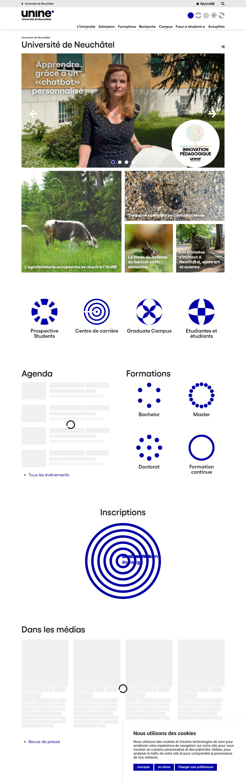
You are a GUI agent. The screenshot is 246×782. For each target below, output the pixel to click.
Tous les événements (48, 474)
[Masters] (201, 397)
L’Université (86, 26)
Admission (106, 26)
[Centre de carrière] (97, 313)
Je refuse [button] (164, 767)
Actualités (216, 26)
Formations (127, 26)
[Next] (212, 113)
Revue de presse (44, 741)
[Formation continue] (201, 449)
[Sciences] (205, 15)
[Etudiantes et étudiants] (201, 313)
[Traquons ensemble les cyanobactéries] (175, 196)
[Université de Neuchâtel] (37, 15)
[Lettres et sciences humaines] (198, 15)
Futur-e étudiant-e (190, 26)
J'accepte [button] (143, 767)
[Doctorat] (149, 449)
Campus (165, 26)
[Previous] (33, 113)
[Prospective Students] (44, 313)
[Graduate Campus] (149, 313)
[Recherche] (223, 4)
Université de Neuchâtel (37, 3)
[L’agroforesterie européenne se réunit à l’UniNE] (71, 221)
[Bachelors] (149, 397)
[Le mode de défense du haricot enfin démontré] (149, 248)
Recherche (147, 26)
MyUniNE (206, 4)
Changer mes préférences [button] (195, 767)
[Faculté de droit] (213, 15)
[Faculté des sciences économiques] (221, 15)
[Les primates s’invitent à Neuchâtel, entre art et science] (200, 248)
